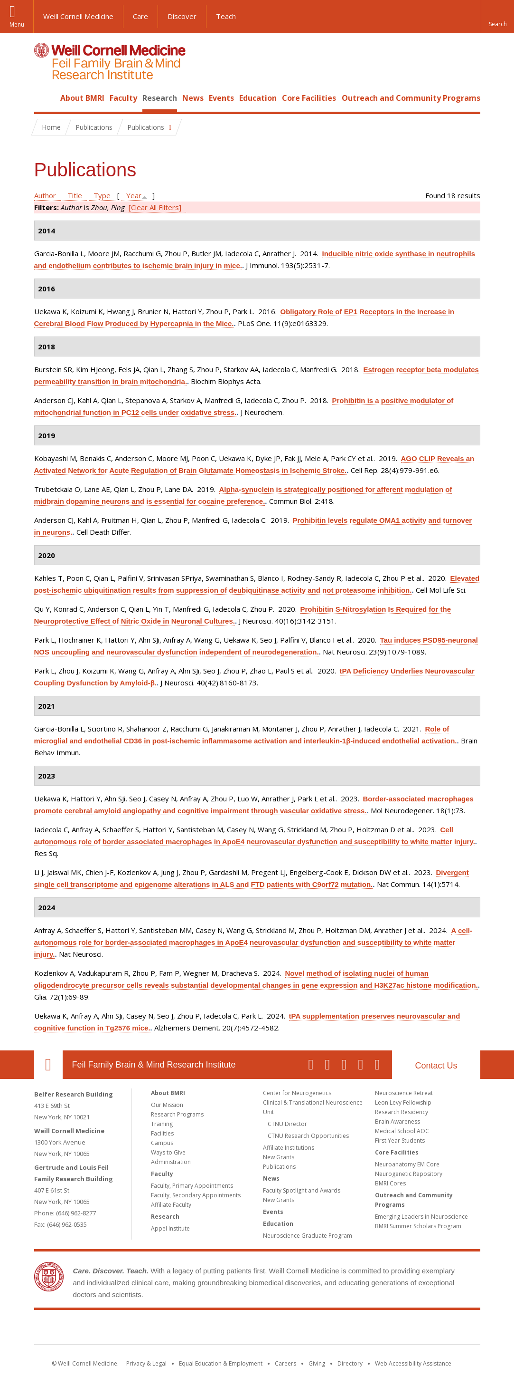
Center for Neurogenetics (297, 1093)
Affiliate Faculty (171, 1205)
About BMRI (82, 98)
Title (74, 195)
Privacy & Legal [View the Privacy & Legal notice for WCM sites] (146, 1363)
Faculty (123, 98)
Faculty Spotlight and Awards (301, 1190)
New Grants (278, 1157)
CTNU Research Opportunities (308, 1136)
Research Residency (401, 1112)
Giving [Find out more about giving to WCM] (316, 1363)
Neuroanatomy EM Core (407, 1164)
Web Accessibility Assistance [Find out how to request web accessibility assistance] (413, 1363)
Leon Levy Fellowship (403, 1102)
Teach (226, 16)
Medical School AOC (402, 1131)
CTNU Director (287, 1124)
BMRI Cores (390, 1183)
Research (159, 98)
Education (258, 98)
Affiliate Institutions (288, 1148)
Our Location (48, 1064)
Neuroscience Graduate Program (307, 1236)
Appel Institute (170, 1228)
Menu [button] (16, 24)
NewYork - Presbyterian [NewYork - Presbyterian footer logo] (336, 1329)
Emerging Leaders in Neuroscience (421, 1217)
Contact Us (436, 1065)
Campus (162, 1143)
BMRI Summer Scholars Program (418, 1226)
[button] (497, 16)
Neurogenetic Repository (408, 1174)
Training (162, 1124)
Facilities (162, 1133)
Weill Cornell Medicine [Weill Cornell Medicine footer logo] (187, 1329)
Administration (171, 1162)
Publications (279, 1167)
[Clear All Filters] (155, 207)
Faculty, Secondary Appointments (196, 1195)
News (193, 98)
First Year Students (400, 1140)
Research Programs (177, 1114)
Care (140, 16)
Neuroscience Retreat (404, 1093)
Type (102, 195)
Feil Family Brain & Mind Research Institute (154, 1064)
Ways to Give (168, 1152)
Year (133, 195)
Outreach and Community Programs (411, 98)
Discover (182, 16)
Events (221, 98)
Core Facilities (309, 98)
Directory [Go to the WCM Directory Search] (350, 1363)
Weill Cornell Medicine (78, 16)
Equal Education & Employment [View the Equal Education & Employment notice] (220, 1363)
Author (45, 195)
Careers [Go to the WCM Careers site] (285, 1363)
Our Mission (167, 1105)
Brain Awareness (397, 1121)
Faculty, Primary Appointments (192, 1186)
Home (44, 98)
